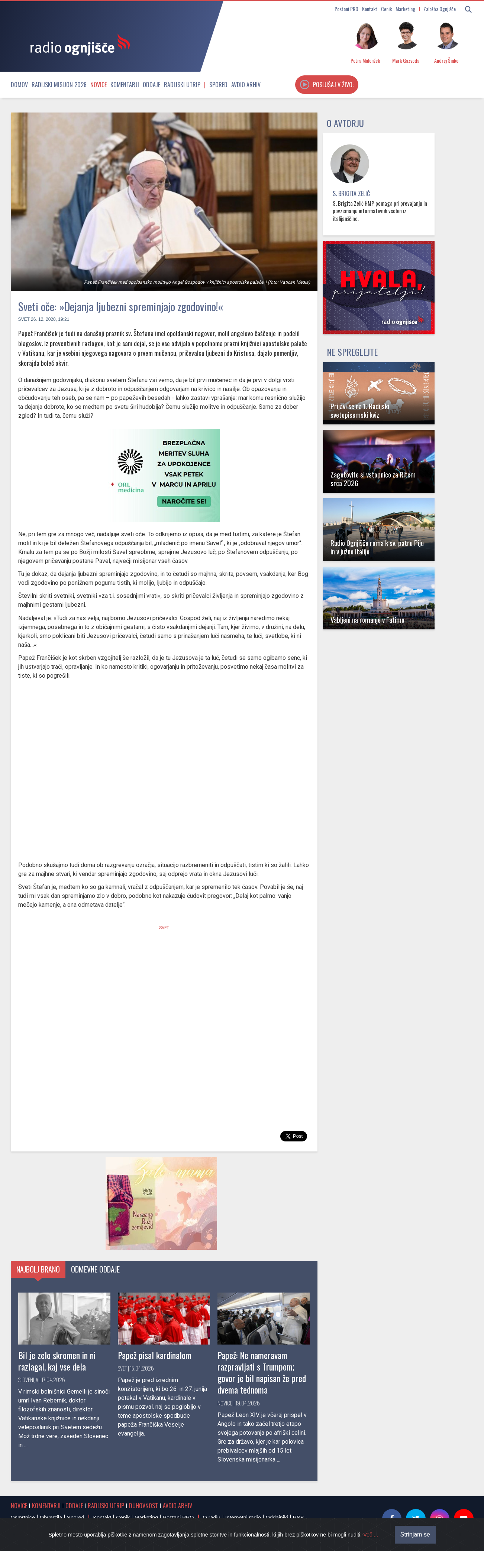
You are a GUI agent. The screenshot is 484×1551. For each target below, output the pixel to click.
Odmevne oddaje (95, 1269)
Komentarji (124, 84)
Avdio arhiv (246, 84)
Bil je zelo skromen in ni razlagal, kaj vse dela (57, 1360)
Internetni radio (243, 1518)
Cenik (386, 9)
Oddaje (151, 84)
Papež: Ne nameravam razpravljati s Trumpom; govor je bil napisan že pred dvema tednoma (261, 1372)
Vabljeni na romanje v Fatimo (367, 619)
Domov (19, 84)
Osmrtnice (23, 1518)
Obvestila (51, 1518)
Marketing (405, 9)
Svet (24, 319)
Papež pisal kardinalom (154, 1355)
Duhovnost (143, 1505)
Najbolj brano (38, 1269)
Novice (98, 84)
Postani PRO (346, 9)
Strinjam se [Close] (415, 1534)
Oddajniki (277, 1518)
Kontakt (369, 9)
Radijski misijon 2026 (59, 84)
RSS (298, 1518)
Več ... (370, 1535)
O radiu (211, 1518)
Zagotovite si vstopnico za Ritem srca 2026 (373, 478)
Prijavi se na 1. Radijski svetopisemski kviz (359, 410)
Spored (218, 84)
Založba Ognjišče (439, 9)
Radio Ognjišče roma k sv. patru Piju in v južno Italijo (377, 547)
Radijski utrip (182, 84)
